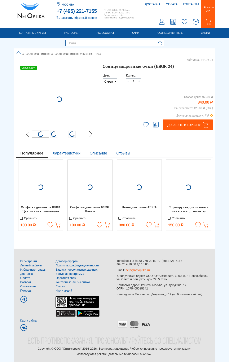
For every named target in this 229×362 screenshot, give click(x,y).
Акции (205, 32)
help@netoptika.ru (137, 270)
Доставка (152, 4)
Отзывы (123, 153)
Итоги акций (64, 290)
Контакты (191, 4)
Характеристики (66, 153)
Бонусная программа (70, 273)
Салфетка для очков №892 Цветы (90, 209)
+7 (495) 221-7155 (77, 11)
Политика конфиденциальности (77, 265)
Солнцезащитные (170, 32)
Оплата (172, 4)
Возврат (25, 282)
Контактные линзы (32, 32)
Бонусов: (208, 9)
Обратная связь (66, 278)
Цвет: (106, 75)
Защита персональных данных (76, 269)
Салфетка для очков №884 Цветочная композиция (40, 209)
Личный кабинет (31, 265)
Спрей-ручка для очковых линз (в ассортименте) (188, 209)
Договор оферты (67, 261)
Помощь (26, 290)
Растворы (71, 32)
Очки (135, 32)
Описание (98, 153)
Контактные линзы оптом (73, 282)
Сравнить (28, 218)
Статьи (60, 286)
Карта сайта (28, 320)
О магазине (28, 286)
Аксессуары (105, 32)
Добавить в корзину (184, 125)
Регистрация (29, 261)
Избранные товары (33, 269)
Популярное (32, 153)
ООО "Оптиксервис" (68, 348)
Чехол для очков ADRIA (139, 207)
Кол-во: (131, 75)
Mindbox (145, 354)
